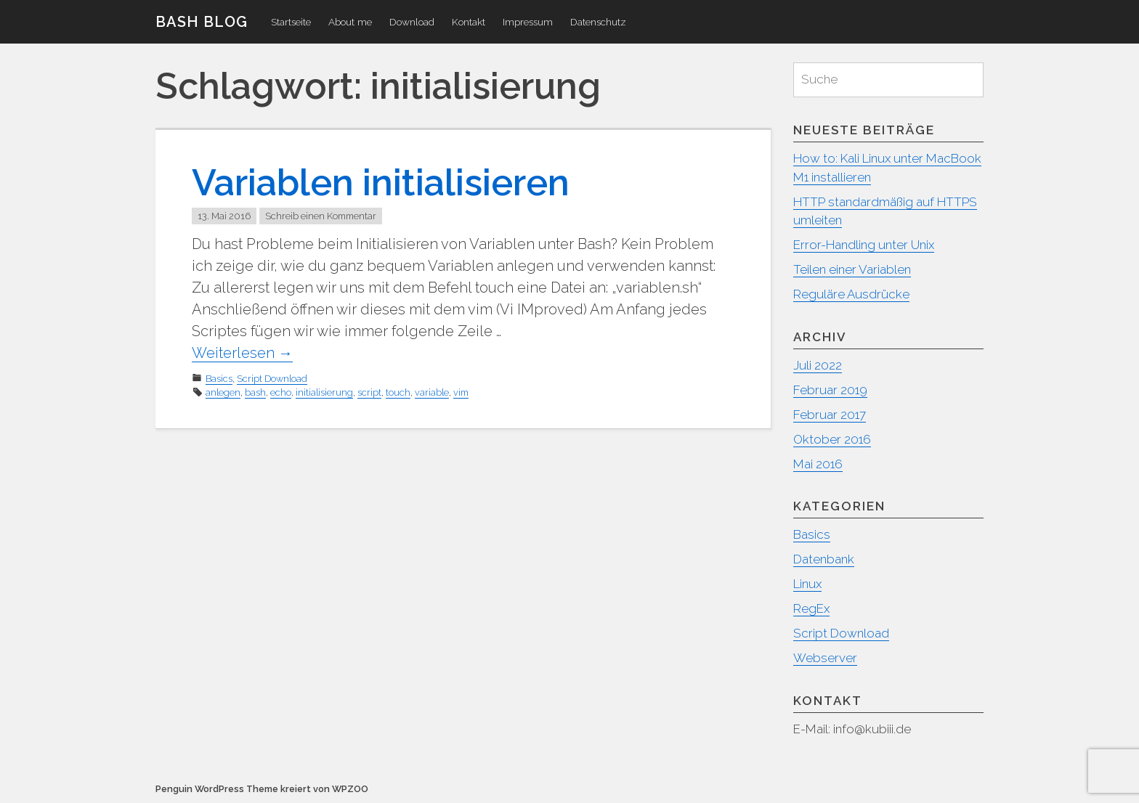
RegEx (811, 608)
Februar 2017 (829, 414)
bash (255, 392)
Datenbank (823, 559)
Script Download (272, 378)
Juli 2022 (817, 365)
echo (280, 392)
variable (432, 392)
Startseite (291, 22)
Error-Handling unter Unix (863, 244)
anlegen (223, 392)
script (369, 392)
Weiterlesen (242, 353)
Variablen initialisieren (381, 182)
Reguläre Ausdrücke (851, 294)
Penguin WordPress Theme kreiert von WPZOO (261, 788)
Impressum (528, 22)
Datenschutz (598, 22)
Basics (219, 378)
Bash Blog (201, 21)
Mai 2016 (818, 464)
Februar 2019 (830, 390)
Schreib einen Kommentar (320, 216)
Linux (807, 583)
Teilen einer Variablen (852, 269)
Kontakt (468, 22)
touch (398, 392)
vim (461, 392)
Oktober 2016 (832, 439)
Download (411, 22)
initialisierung (324, 392)
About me (350, 22)
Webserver (825, 658)
